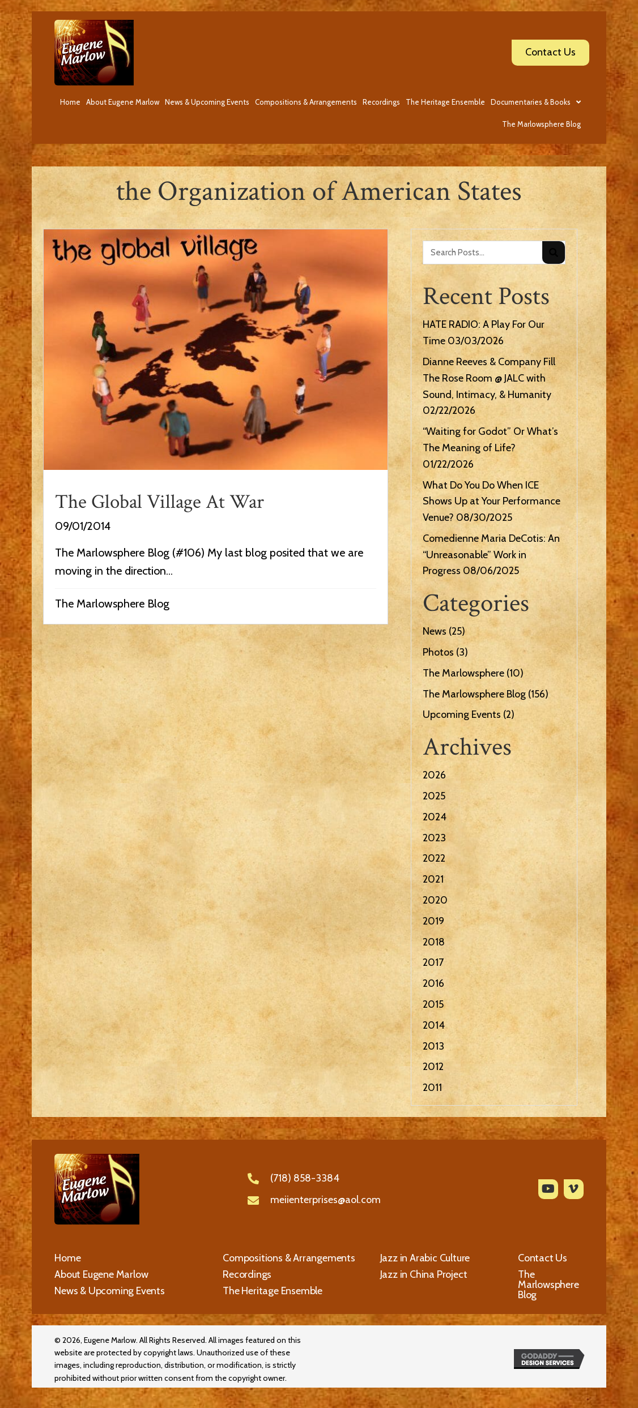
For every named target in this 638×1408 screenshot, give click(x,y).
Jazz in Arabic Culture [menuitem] (425, 1258)
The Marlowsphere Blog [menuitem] (548, 1284)
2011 (432, 1087)
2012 (433, 1066)
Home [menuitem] (67, 1258)
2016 (433, 983)
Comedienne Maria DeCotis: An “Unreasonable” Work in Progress (491, 554)
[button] (548, 1189)
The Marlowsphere (463, 673)
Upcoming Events (462, 714)
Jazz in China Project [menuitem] (423, 1274)
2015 (433, 1004)
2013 (433, 1046)
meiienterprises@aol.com (325, 1199)
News (434, 631)
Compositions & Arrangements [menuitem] (289, 1258)
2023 (434, 838)
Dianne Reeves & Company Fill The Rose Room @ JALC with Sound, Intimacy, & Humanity (489, 378)
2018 (434, 942)
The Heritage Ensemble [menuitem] (272, 1291)
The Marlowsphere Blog (112, 603)
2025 (434, 796)
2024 (434, 817)
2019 (433, 921)
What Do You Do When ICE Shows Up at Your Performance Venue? (491, 501)
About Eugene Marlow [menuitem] (101, 1274)
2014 (434, 1025)
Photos (438, 652)
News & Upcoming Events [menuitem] (109, 1291)
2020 (435, 900)
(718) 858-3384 (304, 1178)
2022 (434, 858)
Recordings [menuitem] (247, 1274)
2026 (434, 775)
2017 (433, 962)
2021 (433, 879)
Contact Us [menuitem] (542, 1258)
